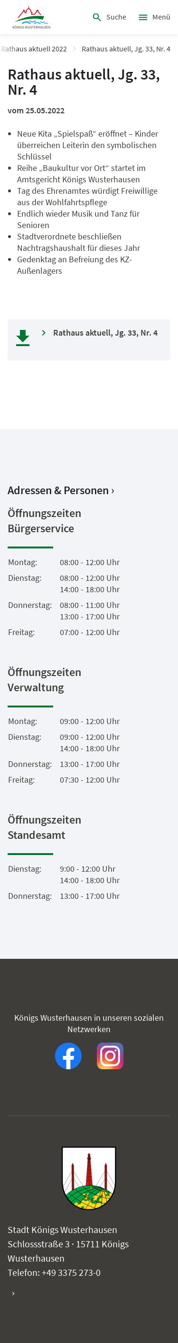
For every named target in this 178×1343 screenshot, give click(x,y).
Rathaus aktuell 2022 (34, 48)
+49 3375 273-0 (71, 1272)
